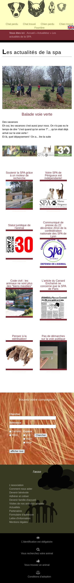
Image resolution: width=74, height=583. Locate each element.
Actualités (14, 507)
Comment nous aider (20, 489)
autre (29, 442)
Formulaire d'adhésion (21, 514)
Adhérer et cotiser (19, 496)
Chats (36, 10)
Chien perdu (47, 24)
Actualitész (43, 33)
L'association (16, 485)
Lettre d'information (19, 518)
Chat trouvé (29, 24)
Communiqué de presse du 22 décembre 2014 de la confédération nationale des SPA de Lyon (53, 229)
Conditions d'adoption (39, 576)
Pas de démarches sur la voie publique (53, 337)
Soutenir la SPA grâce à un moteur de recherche (19, 175)
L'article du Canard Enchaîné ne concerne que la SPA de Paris (53, 285)
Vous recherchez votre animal (37, 553)
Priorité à (62, 8)
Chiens (16, 10)
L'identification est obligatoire (36, 542)
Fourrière (40, 27)
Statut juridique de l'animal (19, 227)
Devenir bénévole (19, 492)
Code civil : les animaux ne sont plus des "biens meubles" (19, 283)
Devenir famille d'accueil (22, 500)
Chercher (14, 414)
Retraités (51, 8)
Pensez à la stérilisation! (19, 337)
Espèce (27, 431)
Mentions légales (18, 522)
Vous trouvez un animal (37, 565)
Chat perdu (12, 24)
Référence (15, 422)
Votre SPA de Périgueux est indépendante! (53, 175)
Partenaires (15, 511)
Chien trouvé (66, 24)
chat (28, 435)
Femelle (16, 431)
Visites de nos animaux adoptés (26, 503)
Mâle (14, 435)
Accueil (31, 33)
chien (29, 438)
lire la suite (45, 136)
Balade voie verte (37, 114)
